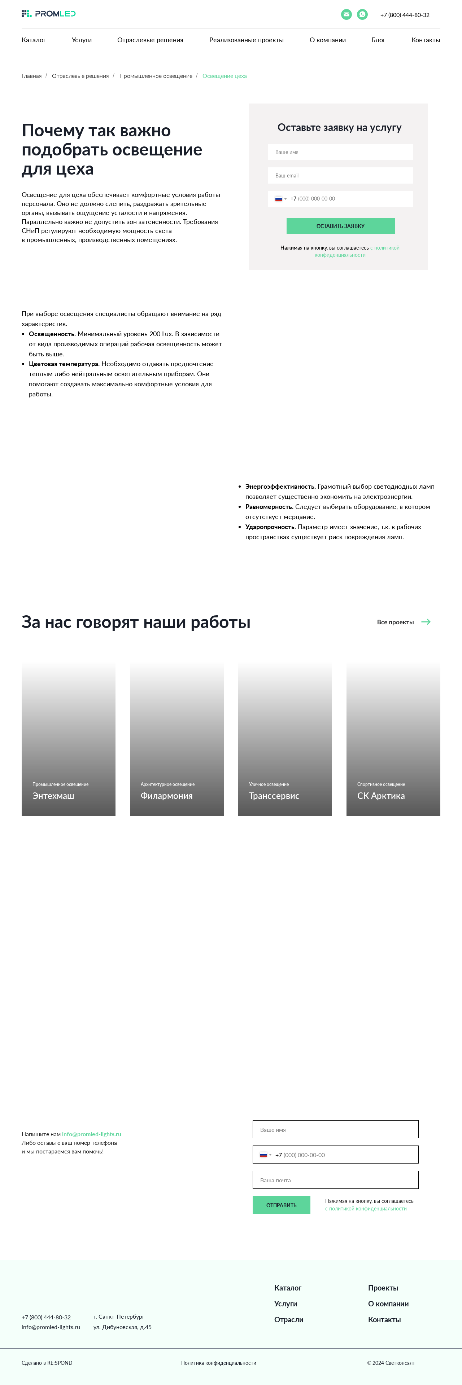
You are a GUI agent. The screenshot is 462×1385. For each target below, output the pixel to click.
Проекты (383, 1287)
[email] (340, 175)
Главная (32, 75)
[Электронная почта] (346, 14)
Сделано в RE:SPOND (47, 1363)
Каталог (34, 40)
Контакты (425, 40)
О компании (328, 40)
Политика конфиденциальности (218, 1363)
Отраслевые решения (150, 40)
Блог (378, 40)
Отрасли (289, 1319)
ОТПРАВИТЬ (281, 1205)
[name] (340, 152)
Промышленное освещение (155, 75)
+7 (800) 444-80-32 (405, 14)
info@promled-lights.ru (51, 1326)
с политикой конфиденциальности (366, 1208)
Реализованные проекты (246, 40)
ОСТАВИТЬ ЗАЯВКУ (341, 226)
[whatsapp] (362, 14)
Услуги (82, 40)
